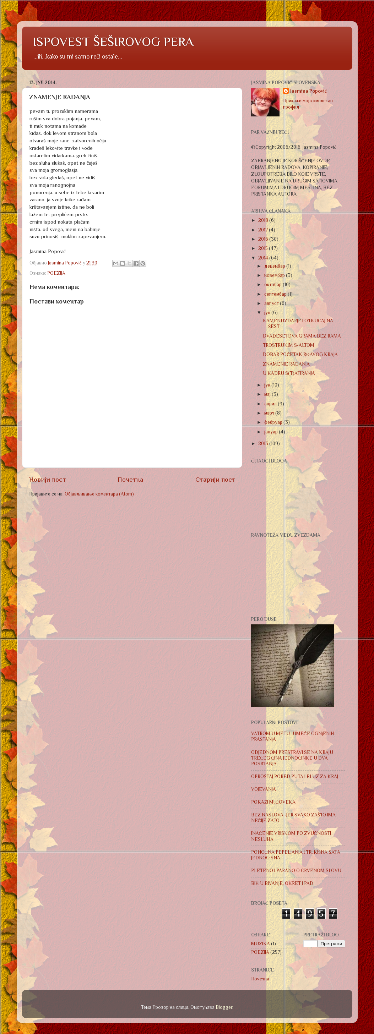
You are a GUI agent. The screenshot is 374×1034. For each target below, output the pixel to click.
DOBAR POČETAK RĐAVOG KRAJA (300, 354)
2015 (263, 248)
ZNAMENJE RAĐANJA (286, 364)
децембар (275, 266)
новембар (275, 275)
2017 (263, 229)
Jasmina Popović (308, 91)
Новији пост (47, 479)
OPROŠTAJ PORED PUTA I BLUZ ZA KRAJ (294, 776)
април (271, 403)
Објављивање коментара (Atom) (99, 494)
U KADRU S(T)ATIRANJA (289, 373)
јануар (271, 431)
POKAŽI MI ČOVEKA (273, 802)
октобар (273, 284)
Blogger (224, 1007)
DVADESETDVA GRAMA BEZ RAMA (302, 336)
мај (268, 394)
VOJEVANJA (263, 789)
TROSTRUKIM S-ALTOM (288, 345)
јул (267, 312)
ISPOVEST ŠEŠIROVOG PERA (113, 41)
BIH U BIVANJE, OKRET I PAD (282, 883)
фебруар (273, 422)
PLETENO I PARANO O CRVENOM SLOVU (296, 870)
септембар (276, 294)
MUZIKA (260, 943)
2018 (263, 220)
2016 (263, 239)
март (269, 413)
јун (267, 385)
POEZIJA (56, 273)
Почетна (130, 479)
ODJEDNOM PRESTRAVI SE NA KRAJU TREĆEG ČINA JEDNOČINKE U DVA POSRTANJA (292, 758)
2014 (263, 258)
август (272, 303)
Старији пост (215, 479)
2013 (263, 443)
